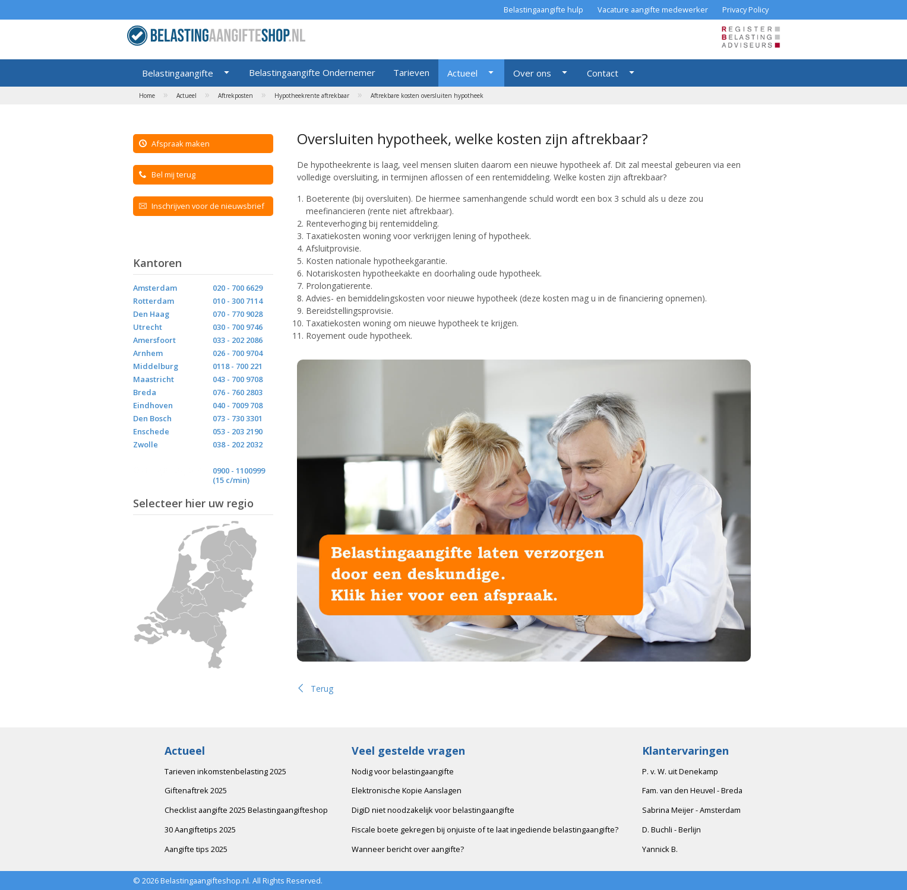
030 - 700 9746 (238, 327)
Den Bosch (152, 418)
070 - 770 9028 (238, 314)
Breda (144, 392)
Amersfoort (154, 340)
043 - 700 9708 (238, 379)
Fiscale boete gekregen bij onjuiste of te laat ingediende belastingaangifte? (485, 829)
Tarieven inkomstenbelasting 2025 (225, 771)
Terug (315, 688)
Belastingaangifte (177, 73)
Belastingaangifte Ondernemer (312, 72)
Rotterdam (153, 300)
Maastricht (153, 379)
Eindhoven (153, 405)
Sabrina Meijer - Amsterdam (691, 810)
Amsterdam (155, 287)
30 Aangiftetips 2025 (200, 829)
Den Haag (151, 314)
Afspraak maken (174, 143)
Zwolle (145, 444)
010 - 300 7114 (238, 300)
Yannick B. (660, 849)
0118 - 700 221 (238, 366)
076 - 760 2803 (238, 392)
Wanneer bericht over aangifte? (408, 849)
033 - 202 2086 (238, 340)
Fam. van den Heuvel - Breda (692, 790)
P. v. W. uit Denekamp (680, 771)
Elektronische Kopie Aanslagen (407, 790)
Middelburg (155, 366)
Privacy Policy (745, 9)
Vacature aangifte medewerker (653, 9)
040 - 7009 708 (238, 405)
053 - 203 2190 (238, 431)
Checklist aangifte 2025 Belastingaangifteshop (246, 810)
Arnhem (148, 353)
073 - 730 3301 (238, 418)
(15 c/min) (231, 480)
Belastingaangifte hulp (543, 9)
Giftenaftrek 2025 (196, 790)
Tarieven (411, 72)
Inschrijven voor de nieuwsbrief (201, 206)
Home (147, 95)
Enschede (151, 431)
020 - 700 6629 (238, 287)
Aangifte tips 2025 (196, 849)
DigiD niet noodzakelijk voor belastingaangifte (433, 810)
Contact (602, 73)
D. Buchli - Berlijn (671, 829)
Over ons (532, 73)
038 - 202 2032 (238, 444)
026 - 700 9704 (238, 353)
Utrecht (147, 327)
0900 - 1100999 (239, 470)
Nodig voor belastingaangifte (403, 771)
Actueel (462, 73)
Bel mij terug (167, 174)
